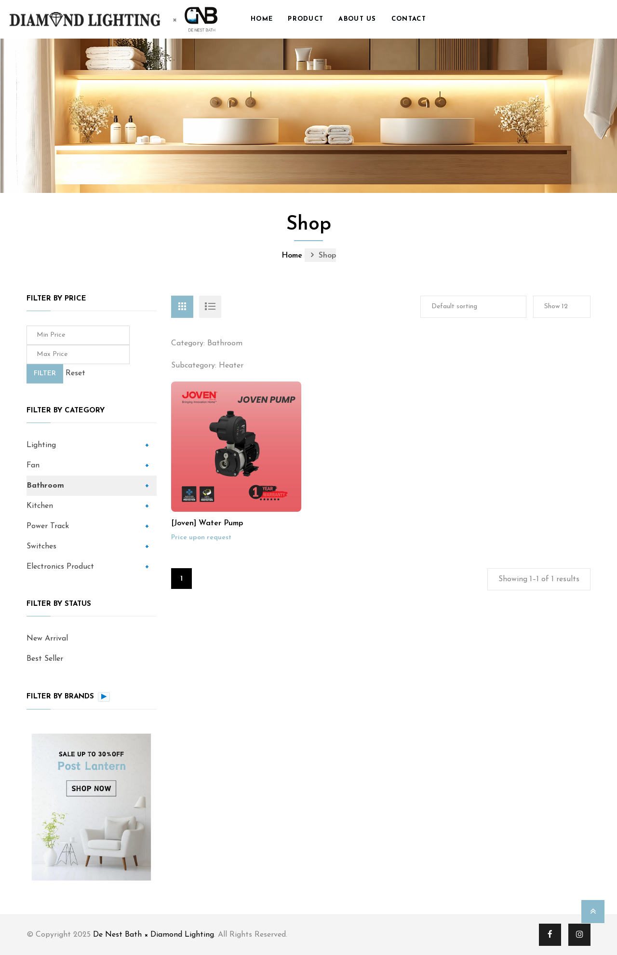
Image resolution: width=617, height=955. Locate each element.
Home (262, 19)
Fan (33, 465)
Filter (45, 373)
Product (305, 19)
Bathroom (45, 486)
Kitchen (40, 506)
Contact (408, 19)
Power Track (48, 526)
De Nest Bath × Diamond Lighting (153, 935)
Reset (75, 373)
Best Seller (45, 659)
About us (357, 19)
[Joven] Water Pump (207, 523)
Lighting (41, 445)
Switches (41, 546)
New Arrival (47, 638)
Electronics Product (60, 567)
